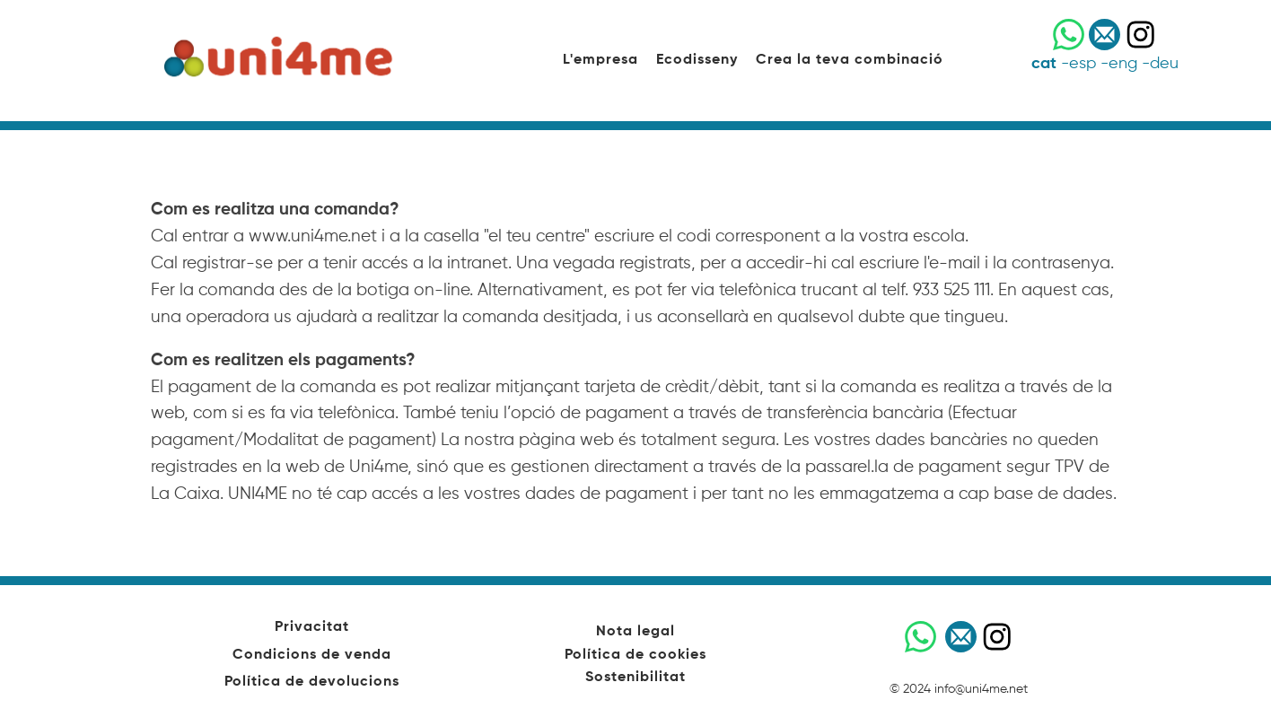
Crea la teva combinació (849, 60)
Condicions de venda (311, 655)
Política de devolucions (311, 682)
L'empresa (600, 60)
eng (1123, 64)
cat (1043, 64)
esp (1082, 64)
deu (1164, 64)
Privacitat (312, 627)
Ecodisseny (697, 60)
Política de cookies (635, 655)
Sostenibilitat (635, 677)
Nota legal (635, 632)
